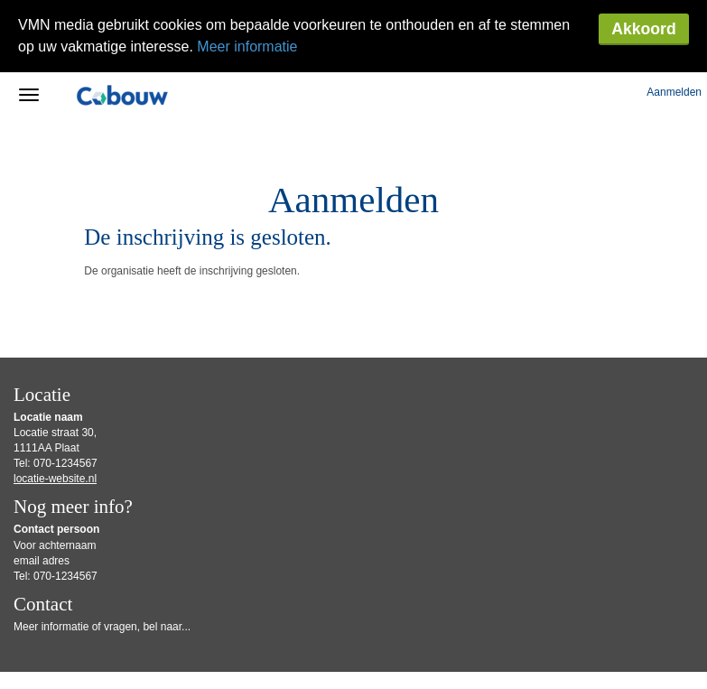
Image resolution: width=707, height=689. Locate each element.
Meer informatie (247, 46)
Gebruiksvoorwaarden (348, 644)
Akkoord (643, 29)
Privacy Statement (50, 657)
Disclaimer (418, 644)
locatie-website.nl (55, 406)
